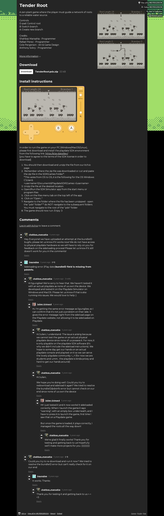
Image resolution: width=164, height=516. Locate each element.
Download (26, 71)
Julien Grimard (44, 304)
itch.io (24, 513)
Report (52, 513)
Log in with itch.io (28, 226)
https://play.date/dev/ (56, 153)
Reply (26, 255)
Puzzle (139, 513)
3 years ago (54, 234)
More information (30, 56)
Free (144, 513)
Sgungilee (34, 262)
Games (133, 513)
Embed (59, 513)
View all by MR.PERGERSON (38, 513)
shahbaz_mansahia (38, 234)
